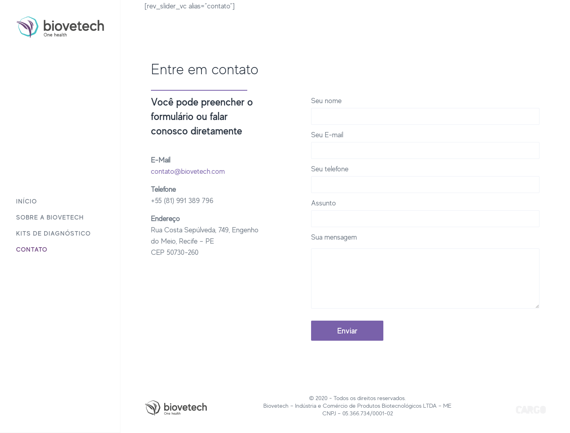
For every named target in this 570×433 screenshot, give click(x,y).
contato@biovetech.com (188, 171)
